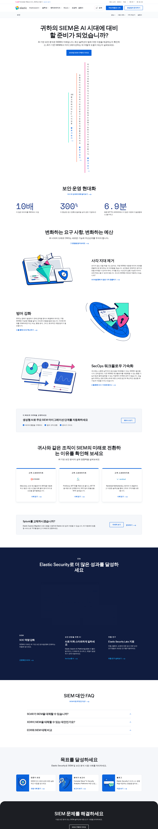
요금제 (74, 8)
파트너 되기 (90, 764)
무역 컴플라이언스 (92, 784)
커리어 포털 (52, 778)
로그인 (140, 2)
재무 (131, 761)
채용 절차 (51, 781)
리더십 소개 (52, 758)
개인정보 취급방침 (92, 781)
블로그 (50, 761)
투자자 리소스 (135, 755)
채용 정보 (51, 775)
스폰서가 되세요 (135, 781)
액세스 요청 (90, 761)
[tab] (37, 549)
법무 (87, 775)
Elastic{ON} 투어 (136, 778)
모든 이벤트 (134, 784)
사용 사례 (121, 15)
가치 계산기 (131, 15)
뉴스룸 (50, 764)
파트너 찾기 (90, 755)
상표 (17, 812)
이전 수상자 (134, 775)
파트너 (119, 2)
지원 (124, 2)
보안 (18, 15)
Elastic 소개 (52, 755)
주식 (131, 764)
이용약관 (22, 812)
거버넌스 (133, 758)
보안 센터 (89, 778)
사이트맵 (39, 812)
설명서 (80, 8)
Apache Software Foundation (80, 818)
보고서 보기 (47, 2)
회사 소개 (112, 2)
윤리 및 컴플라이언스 (93, 787)
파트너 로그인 (91, 758)
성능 (112, 15)
